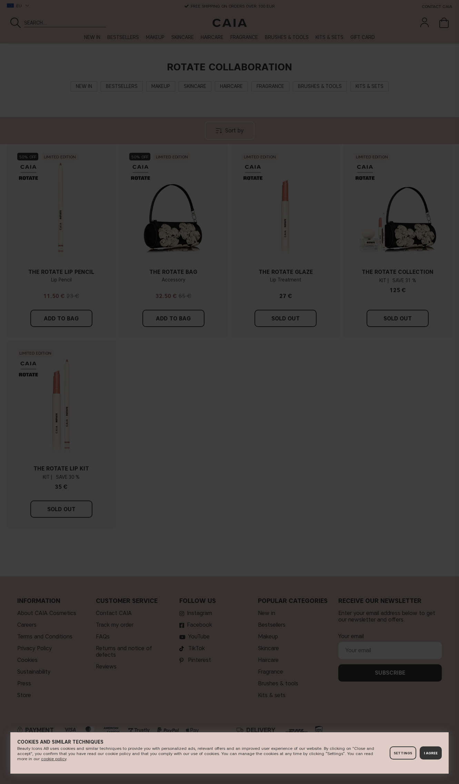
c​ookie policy (53, 758)
